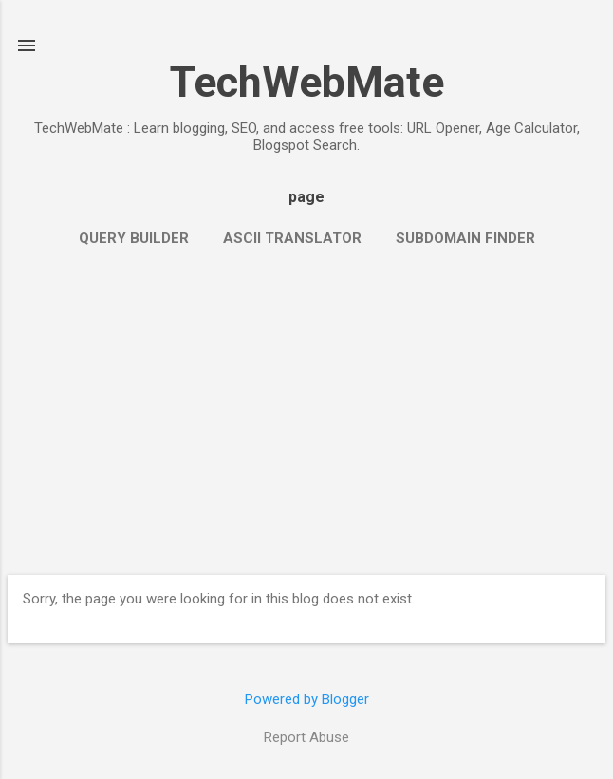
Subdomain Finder (465, 238)
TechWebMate (307, 82)
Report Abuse (306, 737)
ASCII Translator (292, 238)
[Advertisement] (306, 410)
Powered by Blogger (307, 699)
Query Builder (134, 238)
